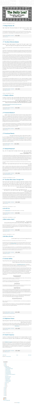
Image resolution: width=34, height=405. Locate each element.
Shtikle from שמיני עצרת (8, 341)
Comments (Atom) (8, 356)
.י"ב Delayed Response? (9, 148)
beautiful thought (7, 210)
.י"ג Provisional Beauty (8, 133)
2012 (5, 395)
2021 (5, 365)
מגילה (5, 36)
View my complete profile (6, 400)
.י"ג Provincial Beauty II (9, 112)
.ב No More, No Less (8, 236)
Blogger (19, 402)
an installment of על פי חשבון (21, 264)
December (6, 366)
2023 (5, 363)
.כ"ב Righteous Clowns (8, 318)
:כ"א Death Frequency (8, 334)
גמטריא (8, 253)
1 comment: (11, 143)
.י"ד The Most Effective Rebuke (11, 42)
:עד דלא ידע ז (6, 208)
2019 (5, 388)
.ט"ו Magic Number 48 (8, 25)
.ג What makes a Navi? (8, 219)
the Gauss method (13, 243)
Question (6, 174)
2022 (5, 364)
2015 (5, 392)
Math (5, 253)
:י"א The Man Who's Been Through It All (13, 179)
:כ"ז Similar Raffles (7, 258)
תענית (14, 313)
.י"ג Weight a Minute (8, 95)
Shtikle (8, 174)
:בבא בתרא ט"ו (21, 137)
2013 (5, 394)
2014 (5, 393)
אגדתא (7, 36)
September (6, 382)
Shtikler (6, 35)
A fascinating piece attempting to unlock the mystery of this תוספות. (12, 104)
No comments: (12, 35)
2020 (5, 387)
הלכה (8, 351)
